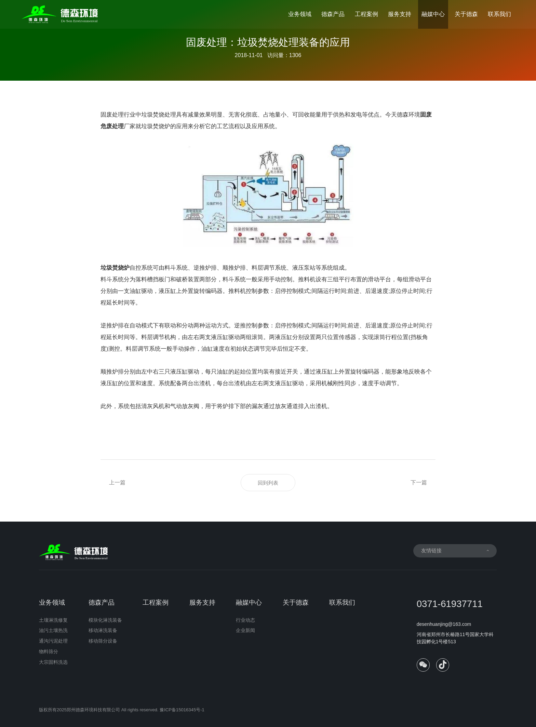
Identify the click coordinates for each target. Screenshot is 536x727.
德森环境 (408, 114)
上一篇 (117, 482)
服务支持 (399, 14)
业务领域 (299, 14)
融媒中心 (433, 14)
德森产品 (333, 14)
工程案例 (366, 14)
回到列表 (268, 483)
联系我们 (499, 14)
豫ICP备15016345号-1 (182, 713)
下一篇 (419, 482)
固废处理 (112, 114)
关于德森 (466, 14)
